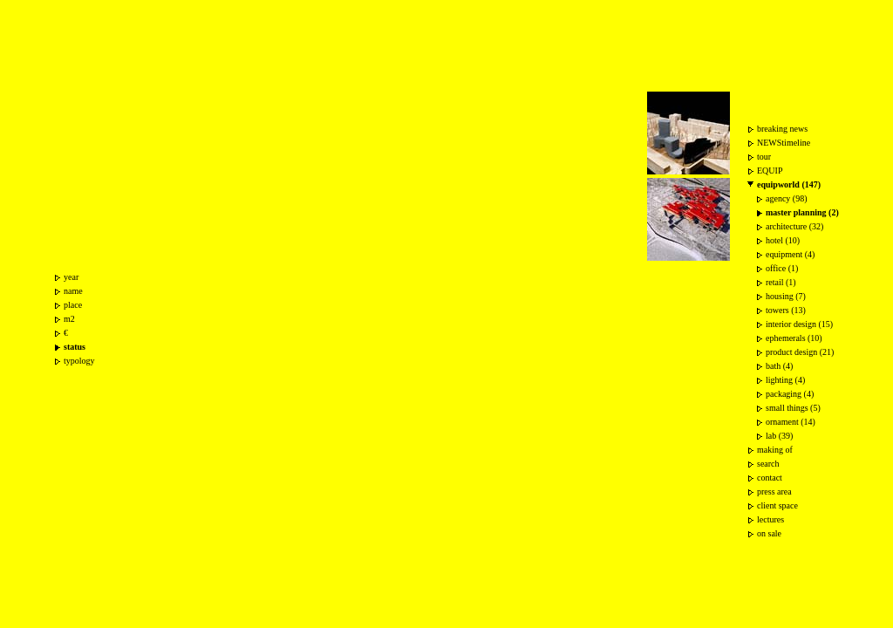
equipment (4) (790, 254)
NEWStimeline (783, 142)
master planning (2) (802, 212)
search (768, 463)
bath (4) (779, 366)
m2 (69, 319)
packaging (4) (790, 394)
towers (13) (786, 310)
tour (764, 156)
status (74, 347)
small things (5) (793, 408)
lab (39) (779, 435)
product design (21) (800, 352)
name (73, 291)
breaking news (782, 128)
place (73, 305)
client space (777, 505)
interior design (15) (799, 324)
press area (774, 491)
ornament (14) (790, 422)
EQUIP (769, 170)
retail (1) (781, 282)
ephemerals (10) (794, 338)
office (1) (782, 268)
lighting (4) (785, 380)
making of (775, 449)
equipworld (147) (789, 184)
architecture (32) (794, 226)
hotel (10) (783, 240)
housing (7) (786, 296)
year (71, 277)
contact (769, 477)
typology (79, 360)
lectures (770, 519)
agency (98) (786, 198)
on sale (769, 533)
